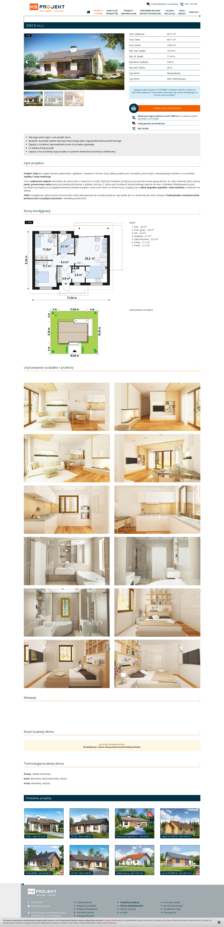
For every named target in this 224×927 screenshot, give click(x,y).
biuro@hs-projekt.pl (40, 906)
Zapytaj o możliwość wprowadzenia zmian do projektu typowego (61, 144)
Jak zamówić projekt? (173, 905)
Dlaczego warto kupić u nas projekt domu (49, 137)
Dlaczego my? (170, 912)
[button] (27, 61)
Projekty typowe (84, 902)
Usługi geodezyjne (85, 915)
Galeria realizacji (128, 909)
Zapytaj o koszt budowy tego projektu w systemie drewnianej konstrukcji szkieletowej (71, 151)
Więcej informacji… (110, 923)
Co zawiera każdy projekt (41, 147)
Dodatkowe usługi (172, 909)
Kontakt (123, 912)
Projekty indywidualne (87, 909)
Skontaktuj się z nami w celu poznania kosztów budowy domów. (112, 747)
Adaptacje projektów (86, 905)
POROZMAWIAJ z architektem (164, 4)
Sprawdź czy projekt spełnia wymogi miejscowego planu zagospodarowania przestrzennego (74, 140)
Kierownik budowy (85, 912)
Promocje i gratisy (172, 902)
